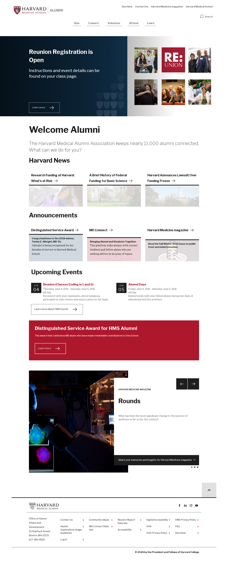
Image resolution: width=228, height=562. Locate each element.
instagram (190, 510)
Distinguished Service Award (53, 230)
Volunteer (114, 23)
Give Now (127, 6)
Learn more (38, 107)
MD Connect (98, 230)
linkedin (185, 510)
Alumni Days (137, 289)
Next (193, 389)
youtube (196, 510)
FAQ (177, 531)
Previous (181, 389)
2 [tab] (195, 473)
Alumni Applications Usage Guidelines (71, 535)
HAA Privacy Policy (156, 538)
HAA (149, 531)
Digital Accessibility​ (157, 525)
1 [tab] (192, 473)
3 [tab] (198, 473)
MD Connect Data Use (99, 533)
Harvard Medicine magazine (167, 6)
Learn (150, 23)
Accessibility (125, 534)
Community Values (99, 525)
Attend (133, 23)
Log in (63, 544)
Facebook (179, 510)
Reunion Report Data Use (126, 527)
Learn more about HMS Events (51, 314)
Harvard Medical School (199, 6)
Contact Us (141, 6)
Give (76, 23)
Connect (93, 23)
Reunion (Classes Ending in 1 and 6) (68, 289)
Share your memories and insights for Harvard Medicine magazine (155, 465)
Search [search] (206, 16)
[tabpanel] (114, 427)
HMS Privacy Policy (185, 525)
